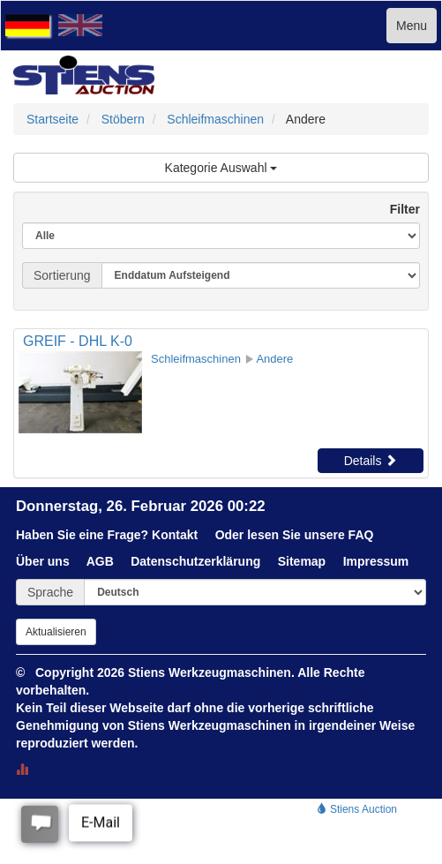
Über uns (43, 561)
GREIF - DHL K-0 (77, 341)
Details (371, 461)
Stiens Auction (357, 809)
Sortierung (62, 275)
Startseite (52, 119)
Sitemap (302, 561)
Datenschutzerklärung (195, 561)
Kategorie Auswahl (221, 168)
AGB (100, 561)
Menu (411, 26)
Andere (274, 358)
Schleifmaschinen (215, 119)
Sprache (50, 592)
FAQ (361, 535)
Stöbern (123, 119)
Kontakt (175, 535)
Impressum (376, 561)
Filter (398, 209)
